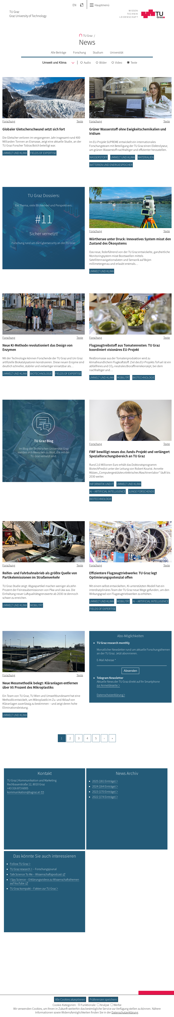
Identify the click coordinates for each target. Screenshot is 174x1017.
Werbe (116, 1005)
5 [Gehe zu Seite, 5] (96, 738)
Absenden (130, 670)
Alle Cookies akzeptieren (70, 999)
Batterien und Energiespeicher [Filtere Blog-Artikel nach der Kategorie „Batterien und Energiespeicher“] (111, 165)
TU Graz (85, 35)
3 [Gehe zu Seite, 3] (79, 738)
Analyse (103, 1005)
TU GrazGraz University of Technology (27, 14)
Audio (87, 62)
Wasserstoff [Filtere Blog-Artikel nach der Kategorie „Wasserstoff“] (98, 157)
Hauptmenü (99, 5)
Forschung (79, 52)
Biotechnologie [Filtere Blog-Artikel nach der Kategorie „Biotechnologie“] (41, 373)
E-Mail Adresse (106, 660)
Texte (134, 62)
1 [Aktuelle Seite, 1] (61, 738)
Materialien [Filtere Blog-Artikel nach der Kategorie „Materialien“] (146, 157)
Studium (98, 52)
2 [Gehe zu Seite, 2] (70, 738)
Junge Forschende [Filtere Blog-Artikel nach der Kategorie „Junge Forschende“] (141, 491)
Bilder (103, 62)
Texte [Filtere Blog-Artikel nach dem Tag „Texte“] (80, 121)
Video (118, 62)
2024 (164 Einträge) (104, 786)
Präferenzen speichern (103, 999)
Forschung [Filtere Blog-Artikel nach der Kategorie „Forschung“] (8, 121)
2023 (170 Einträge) (104, 791)
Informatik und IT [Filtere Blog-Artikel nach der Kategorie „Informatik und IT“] (102, 484)
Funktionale (87, 1005)
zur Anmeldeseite (107, 685)
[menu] (54, 62)
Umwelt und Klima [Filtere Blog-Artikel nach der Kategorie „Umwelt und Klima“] (15, 153)
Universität (116, 52)
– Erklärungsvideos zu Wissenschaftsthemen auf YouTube (44, 881)
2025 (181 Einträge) (104, 781)
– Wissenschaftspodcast (36, 874)
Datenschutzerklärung (110, 695)
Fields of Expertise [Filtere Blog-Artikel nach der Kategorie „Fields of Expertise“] (43, 153)
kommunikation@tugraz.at (23, 792)
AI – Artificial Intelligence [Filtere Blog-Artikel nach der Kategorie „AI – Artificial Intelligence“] (107, 491)
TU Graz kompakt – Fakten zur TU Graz (33, 888)
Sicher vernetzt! (43, 234)
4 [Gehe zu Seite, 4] (87, 738)
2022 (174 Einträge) (104, 797)
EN (74, 5)
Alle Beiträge (58, 52)
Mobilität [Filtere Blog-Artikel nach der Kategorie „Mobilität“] (123, 377)
